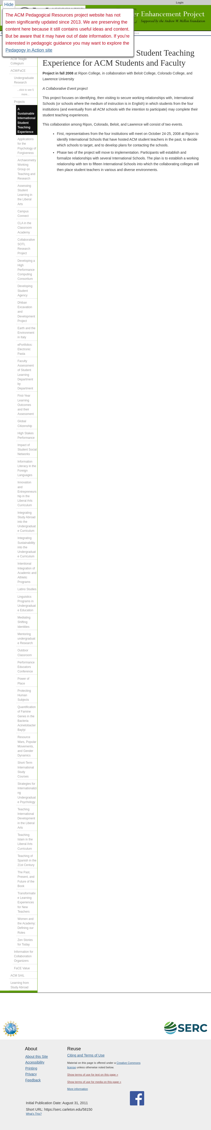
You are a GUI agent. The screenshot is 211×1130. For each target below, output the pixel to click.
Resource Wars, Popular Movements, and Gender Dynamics (27, 746)
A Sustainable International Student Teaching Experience (26, 120)
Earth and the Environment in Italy (26, 332)
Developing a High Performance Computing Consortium (26, 270)
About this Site (36, 1057)
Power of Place (23, 681)
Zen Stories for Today (25, 942)
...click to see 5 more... (25, 92)
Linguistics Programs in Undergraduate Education (27, 603)
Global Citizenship (25, 423)
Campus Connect (23, 214)
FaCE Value (22, 968)
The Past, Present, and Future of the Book (26, 879)
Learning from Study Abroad (20, 985)
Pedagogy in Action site (29, 50)
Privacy (31, 1074)
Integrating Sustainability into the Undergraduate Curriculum (27, 547)
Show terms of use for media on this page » (94, 1081)
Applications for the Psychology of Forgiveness (27, 146)
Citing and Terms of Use (86, 1055)
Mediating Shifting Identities (24, 622)
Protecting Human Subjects (24, 695)
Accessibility (34, 1062)
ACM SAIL (18, 975)
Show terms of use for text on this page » (92, 1074)
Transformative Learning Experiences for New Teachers (27, 902)
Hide (9, 4)
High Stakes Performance (26, 435)
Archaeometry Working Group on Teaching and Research (27, 169)
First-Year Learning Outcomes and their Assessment (26, 405)
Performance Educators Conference (26, 667)
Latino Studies (27, 589)
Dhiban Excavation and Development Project (26, 312)
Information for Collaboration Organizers (23, 956)
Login (179, 2)
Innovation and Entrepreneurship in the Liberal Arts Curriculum (27, 494)
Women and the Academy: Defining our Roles (27, 925)
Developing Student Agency (25, 290)
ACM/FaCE (18, 70)
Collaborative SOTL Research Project (26, 246)
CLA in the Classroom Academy (25, 227)
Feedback (33, 1080)
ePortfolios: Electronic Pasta (25, 349)
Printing (31, 1068)
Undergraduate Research (24, 80)
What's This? (34, 1113)
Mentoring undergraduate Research (26, 638)
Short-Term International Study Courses (26, 769)
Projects (19, 102)
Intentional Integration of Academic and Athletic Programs (27, 573)
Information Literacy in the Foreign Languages (27, 468)
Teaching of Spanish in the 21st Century (27, 860)
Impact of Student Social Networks (27, 449)
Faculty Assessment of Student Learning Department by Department (26, 374)
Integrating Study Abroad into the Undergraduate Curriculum (27, 522)
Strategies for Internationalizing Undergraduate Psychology (27, 793)
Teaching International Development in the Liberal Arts (26, 818)
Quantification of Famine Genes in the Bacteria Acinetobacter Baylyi (27, 718)
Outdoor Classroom (25, 653)
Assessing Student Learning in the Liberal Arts (25, 195)
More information (77, 1088)
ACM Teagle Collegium (19, 61)
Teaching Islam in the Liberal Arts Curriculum (25, 841)
